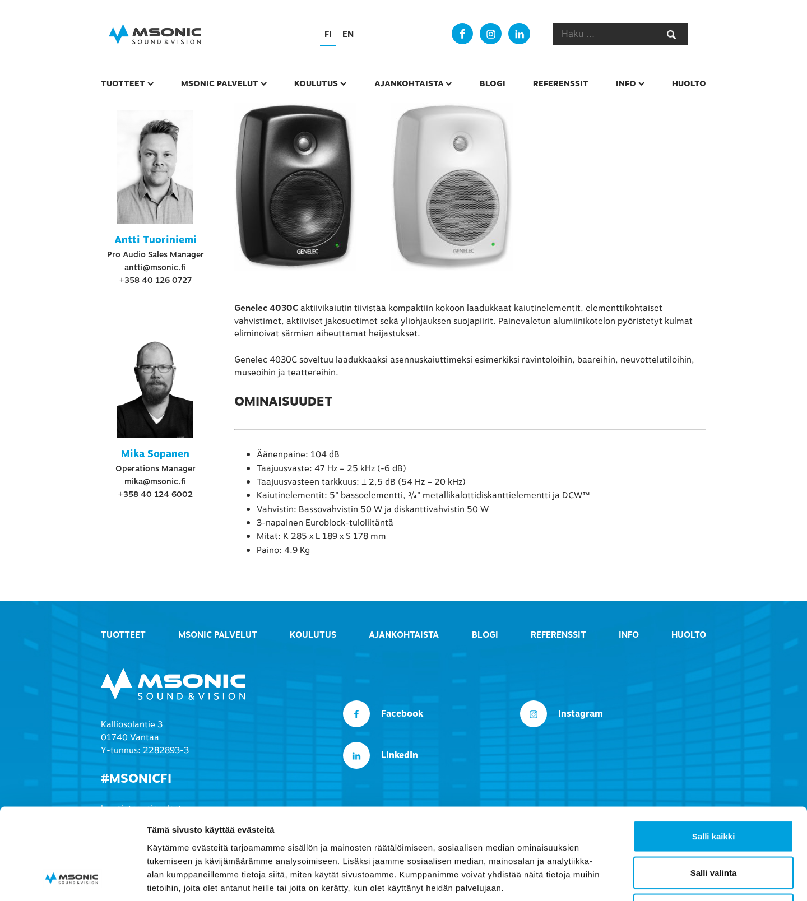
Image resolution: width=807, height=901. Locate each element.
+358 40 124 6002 (155, 494)
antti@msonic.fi (155, 267)
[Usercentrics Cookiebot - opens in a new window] (73, 879)
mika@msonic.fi (155, 481)
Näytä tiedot (599, 879)
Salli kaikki (713, 754)
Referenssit (560, 83)
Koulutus (316, 83)
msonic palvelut (219, 83)
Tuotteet (123, 83)
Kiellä (713, 827)
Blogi (492, 83)
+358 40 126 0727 (155, 280)
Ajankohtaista (409, 83)
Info (626, 83)
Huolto (689, 83)
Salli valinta (713, 791)
